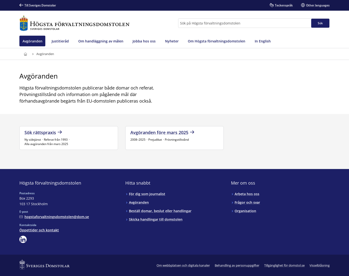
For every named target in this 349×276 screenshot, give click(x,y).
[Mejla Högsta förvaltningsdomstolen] (54, 216)
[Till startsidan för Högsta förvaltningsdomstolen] (74, 23)
